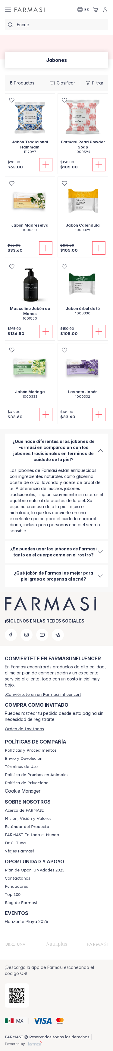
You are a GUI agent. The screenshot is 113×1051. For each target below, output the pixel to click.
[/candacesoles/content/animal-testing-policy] (36, 774)
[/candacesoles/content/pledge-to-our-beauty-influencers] (15, 843)
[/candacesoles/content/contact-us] (17, 878)
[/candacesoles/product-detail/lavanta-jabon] (83, 374)
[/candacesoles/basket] (96, 10)
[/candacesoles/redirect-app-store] (17, 995)
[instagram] (26, 635)
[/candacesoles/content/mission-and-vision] (28, 818)
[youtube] (42, 635)
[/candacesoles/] (29, 9)
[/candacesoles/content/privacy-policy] (27, 783)
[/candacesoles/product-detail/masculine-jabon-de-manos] (30, 293)
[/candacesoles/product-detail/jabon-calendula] (83, 207)
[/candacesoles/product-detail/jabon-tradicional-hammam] (30, 127)
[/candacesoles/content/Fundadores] (16, 886)
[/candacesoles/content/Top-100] (12, 894)
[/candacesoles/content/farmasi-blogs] (21, 902)
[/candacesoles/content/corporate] (32, 835)
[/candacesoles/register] (43, 694)
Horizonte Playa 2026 (26, 921)
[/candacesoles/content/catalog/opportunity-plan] (34, 870)
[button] (16, 1020)
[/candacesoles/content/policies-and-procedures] (30, 750)
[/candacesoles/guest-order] (24, 728)
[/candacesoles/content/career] (19, 851)
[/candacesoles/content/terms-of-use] (21, 766)
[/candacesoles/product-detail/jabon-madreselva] (30, 207)
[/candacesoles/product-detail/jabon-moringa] (30, 374)
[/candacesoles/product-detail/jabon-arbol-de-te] (83, 291)
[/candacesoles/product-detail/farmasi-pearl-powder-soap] (83, 127)
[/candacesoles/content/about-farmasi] (24, 810)
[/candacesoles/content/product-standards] (27, 826)
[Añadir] (45, 164)
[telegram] (58, 635)
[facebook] (11, 635)
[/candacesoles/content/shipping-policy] (23, 758)
